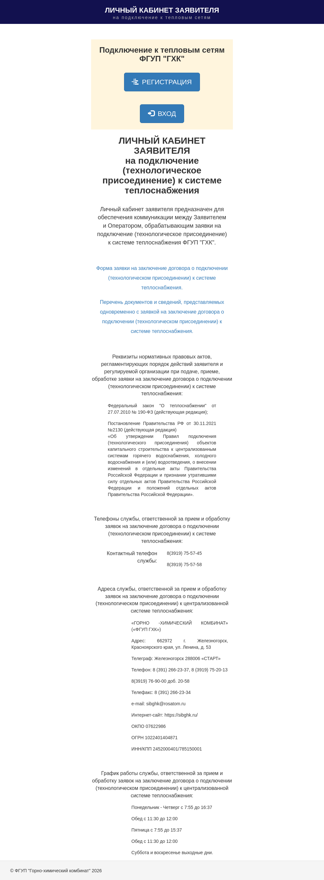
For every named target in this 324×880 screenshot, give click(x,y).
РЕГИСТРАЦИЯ (162, 82)
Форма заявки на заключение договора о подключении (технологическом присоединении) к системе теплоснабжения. (162, 277)
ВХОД (162, 113)
